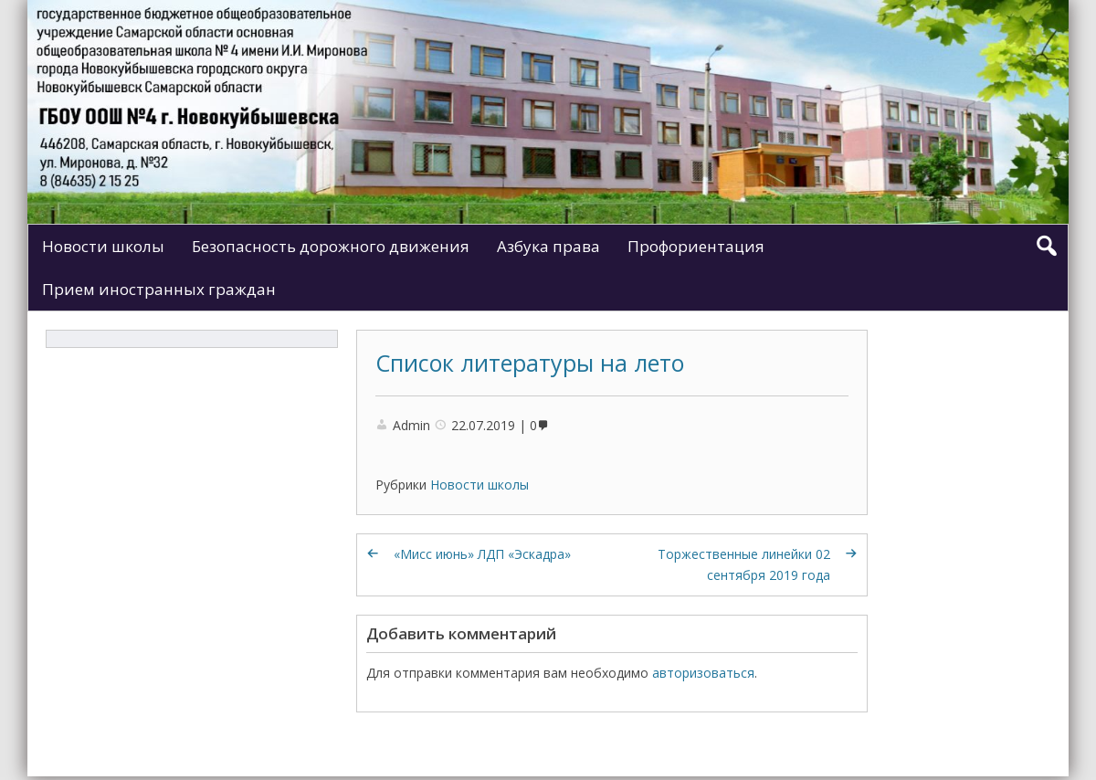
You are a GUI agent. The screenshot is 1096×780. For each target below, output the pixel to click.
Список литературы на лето (529, 362)
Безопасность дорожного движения (330, 246)
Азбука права (548, 246)
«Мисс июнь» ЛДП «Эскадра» (482, 554)
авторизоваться (703, 672)
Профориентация (695, 246)
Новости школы (103, 246)
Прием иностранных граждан (159, 289)
